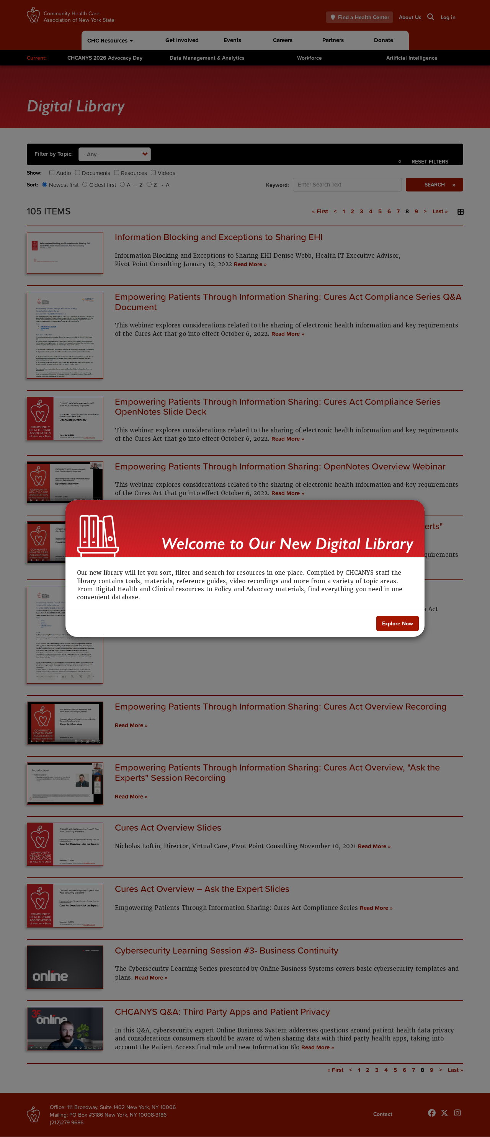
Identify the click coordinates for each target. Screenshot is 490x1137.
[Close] (397, 623)
